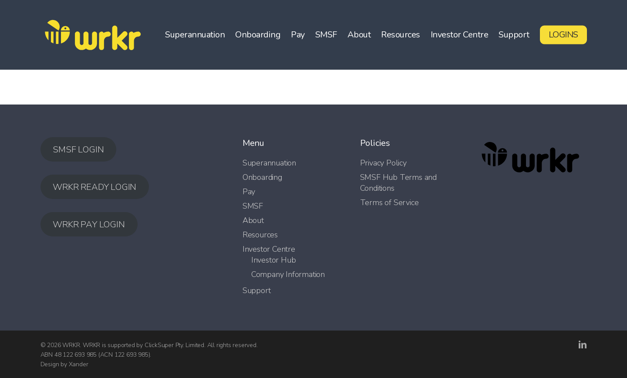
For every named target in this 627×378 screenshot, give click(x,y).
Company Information (288, 274)
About (253, 220)
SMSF (253, 206)
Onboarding (262, 177)
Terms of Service (389, 202)
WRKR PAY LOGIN (89, 224)
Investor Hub (273, 260)
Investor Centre (269, 249)
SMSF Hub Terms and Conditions (398, 182)
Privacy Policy (383, 163)
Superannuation (269, 163)
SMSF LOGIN (78, 149)
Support (257, 290)
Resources (260, 235)
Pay (249, 191)
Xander (78, 364)
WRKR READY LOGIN (94, 187)
